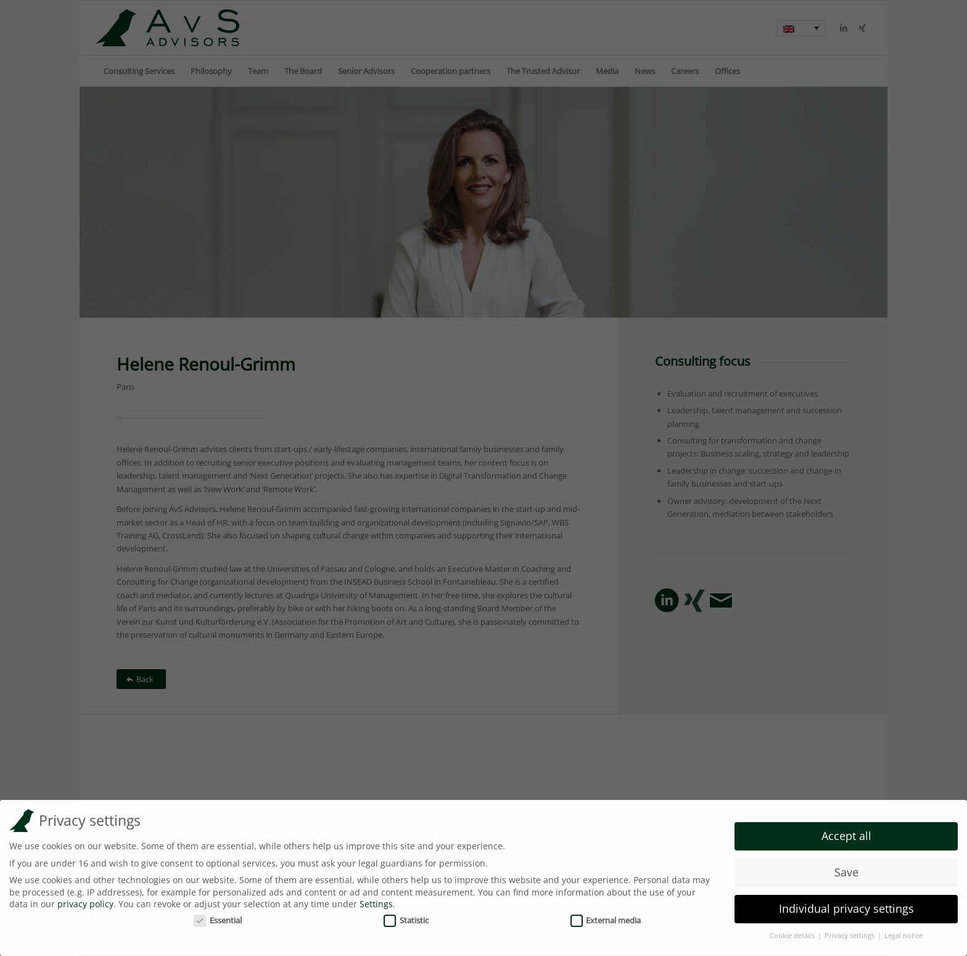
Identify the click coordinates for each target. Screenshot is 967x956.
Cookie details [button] (793, 932)
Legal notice (903, 932)
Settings (376, 901)
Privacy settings (850, 932)
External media (605, 917)
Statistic (406, 917)
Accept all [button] (846, 832)
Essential (218, 917)
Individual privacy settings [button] (846, 905)
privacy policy (85, 901)
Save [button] (846, 869)
